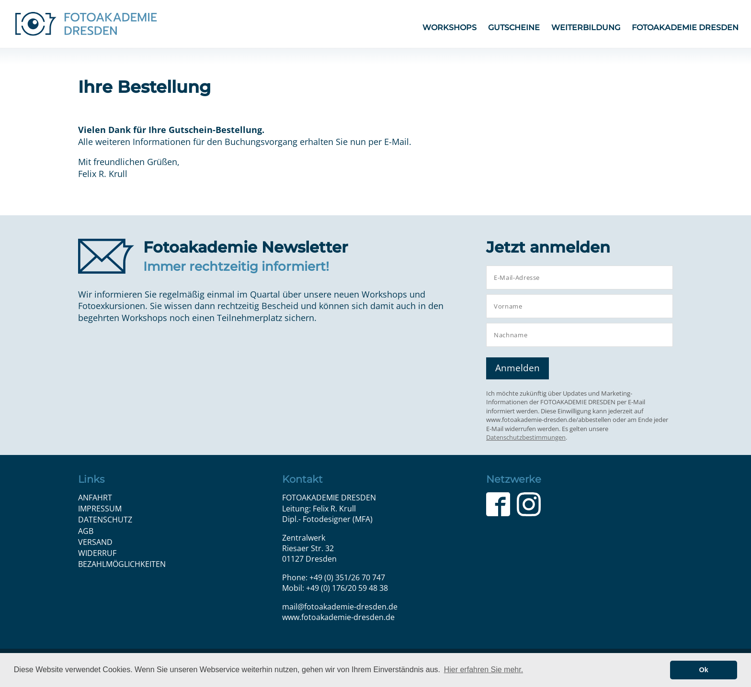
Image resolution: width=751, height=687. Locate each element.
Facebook (498, 504)
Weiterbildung (585, 27)
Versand (95, 542)
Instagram (529, 504)
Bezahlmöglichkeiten (122, 564)
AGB (85, 531)
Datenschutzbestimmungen (526, 437)
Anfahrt (95, 497)
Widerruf (97, 553)
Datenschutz (105, 519)
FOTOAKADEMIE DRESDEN (685, 27)
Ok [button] (703, 670)
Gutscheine (514, 27)
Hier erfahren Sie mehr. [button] (483, 669)
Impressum (100, 508)
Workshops (449, 27)
